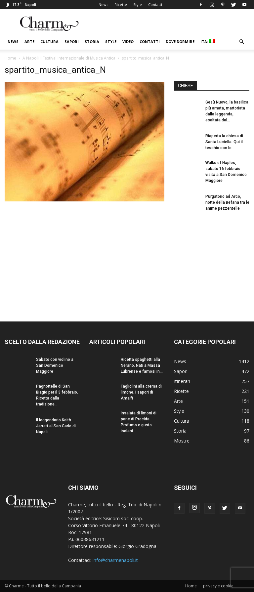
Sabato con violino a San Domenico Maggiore (54, 365)
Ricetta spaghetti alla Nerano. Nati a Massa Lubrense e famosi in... (142, 365)
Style (137, 4)
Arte (29, 41)
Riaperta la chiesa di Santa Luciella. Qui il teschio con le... (224, 142)
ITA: (207, 41)
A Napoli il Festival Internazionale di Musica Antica (68, 58)
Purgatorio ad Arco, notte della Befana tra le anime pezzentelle (227, 202)
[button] (241, 42)
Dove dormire (180, 41)
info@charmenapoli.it (115, 560)
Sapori (71, 41)
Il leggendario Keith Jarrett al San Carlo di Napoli (56, 426)
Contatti (155, 4)
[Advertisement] (212, 261)
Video (128, 41)
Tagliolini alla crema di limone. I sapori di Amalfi (141, 392)
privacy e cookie (218, 586)
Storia (92, 41)
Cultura (49, 41)
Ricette (120, 4)
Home (10, 58)
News (103, 4)
